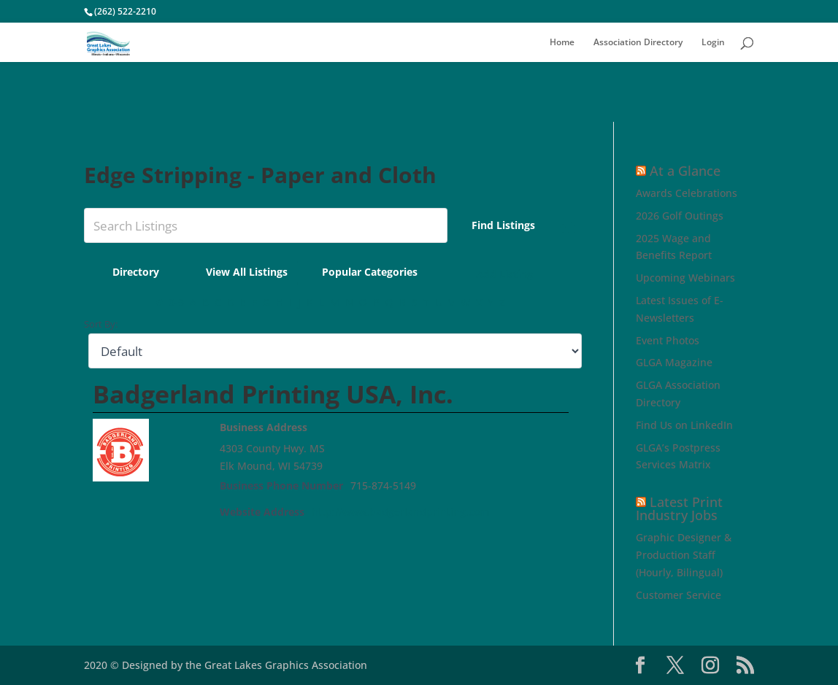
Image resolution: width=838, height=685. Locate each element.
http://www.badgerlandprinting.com (400, 512)
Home (562, 42)
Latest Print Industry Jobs (679, 508)
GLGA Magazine (674, 362)
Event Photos (667, 340)
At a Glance (685, 170)
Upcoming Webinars (685, 278)
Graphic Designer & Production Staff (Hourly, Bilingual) (683, 554)
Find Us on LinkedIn (684, 425)
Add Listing (519, 274)
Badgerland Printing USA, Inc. (273, 394)
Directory (164, 272)
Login (713, 42)
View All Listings (275, 272)
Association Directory (638, 42)
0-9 (176, 302)
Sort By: (101, 324)
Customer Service (678, 595)
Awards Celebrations (686, 193)
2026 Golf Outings (679, 215)
